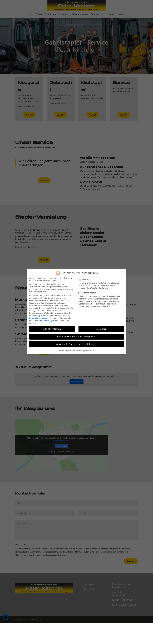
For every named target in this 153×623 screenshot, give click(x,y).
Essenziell (85, 277)
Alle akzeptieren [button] (52, 327)
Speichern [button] (101, 327)
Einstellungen (48, 319)
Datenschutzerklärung (38, 316)
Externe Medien (88, 291)
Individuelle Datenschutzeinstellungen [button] (76, 342)
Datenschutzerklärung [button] (77, 349)
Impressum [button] (90, 349)
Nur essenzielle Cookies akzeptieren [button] (76, 334)
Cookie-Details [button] (64, 349)
